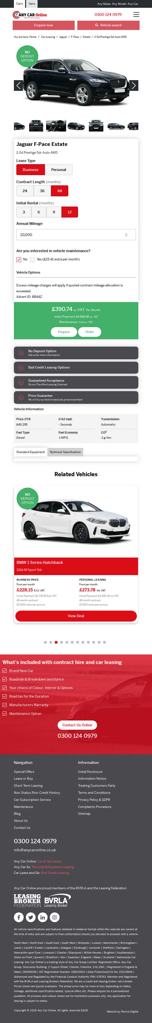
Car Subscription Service (32, 800)
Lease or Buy (23, 779)
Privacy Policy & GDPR (94, 800)
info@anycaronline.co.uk (35, 850)
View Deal (76, 616)
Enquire (64, 332)
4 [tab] (61, 642)
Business (31, 169)
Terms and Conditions (94, 793)
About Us (21, 821)
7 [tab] (77, 642)
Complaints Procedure (94, 807)
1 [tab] (45, 642)
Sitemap (84, 814)
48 (59, 191)
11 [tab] (99, 642)
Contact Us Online (77, 725)
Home (33, 36)
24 (25, 191)
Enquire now (43, 25)
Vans (32, 4)
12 (70, 212)
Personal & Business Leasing (53, 867)
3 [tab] (56, 642)
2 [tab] (50, 642)
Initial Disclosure (90, 772)
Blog (17, 814)
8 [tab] (82, 642)
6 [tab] (72, 642)
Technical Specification (65, 452)
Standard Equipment (30, 452)
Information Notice (92, 779)
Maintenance (23, 807)
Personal (58, 169)
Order (89, 332)
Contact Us (22, 828)
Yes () (58, 259)
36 (42, 191)
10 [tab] (93, 642)
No (25, 259)
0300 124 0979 (108, 14)
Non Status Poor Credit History (37, 793)
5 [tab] (66, 642)
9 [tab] (88, 642)
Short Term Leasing (28, 786)
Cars (19, 4)
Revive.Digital (129, 1011)
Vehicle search (108, 25)
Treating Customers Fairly (96, 786)
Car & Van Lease (49, 861)
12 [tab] (104, 642)
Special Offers (24, 772)
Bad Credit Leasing (55, 873)
